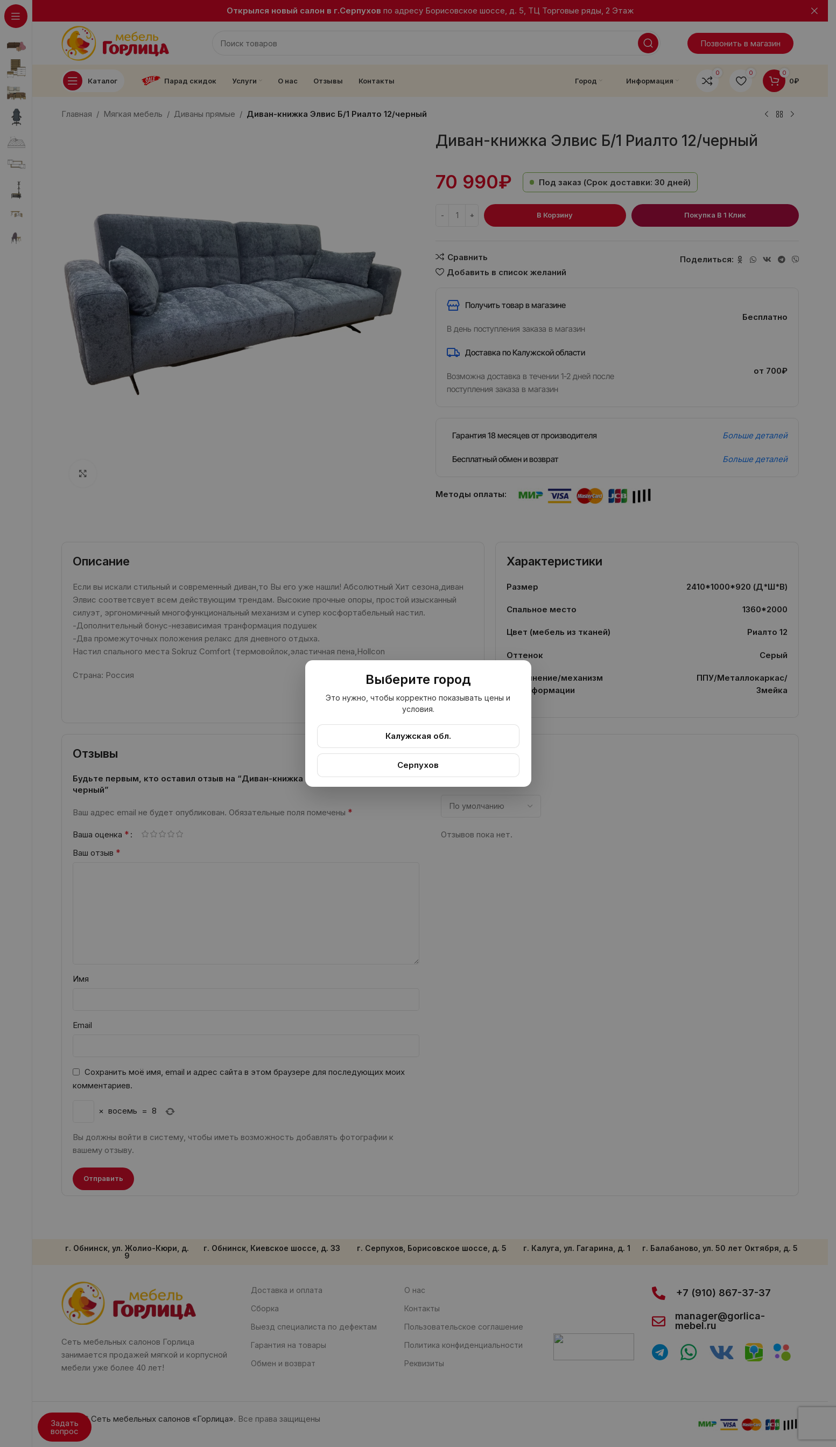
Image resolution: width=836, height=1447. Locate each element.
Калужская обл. (418, 736)
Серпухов (418, 765)
